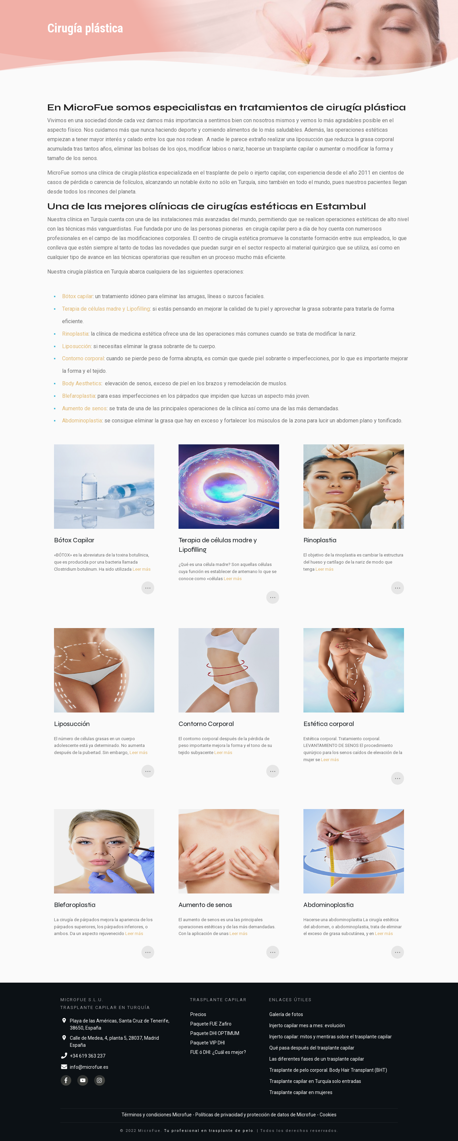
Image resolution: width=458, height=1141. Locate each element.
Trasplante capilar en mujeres (300, 1092)
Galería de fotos (286, 1014)
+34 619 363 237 (87, 1056)
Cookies (328, 1114)
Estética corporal (354, 706)
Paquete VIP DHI (207, 1042)
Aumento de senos (84, 408)
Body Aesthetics (81, 383)
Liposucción (76, 346)
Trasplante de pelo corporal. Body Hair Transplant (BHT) (328, 1070)
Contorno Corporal (229, 706)
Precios (198, 1014)
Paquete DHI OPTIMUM (214, 1033)
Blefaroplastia (78, 396)
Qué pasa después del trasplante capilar (311, 1048)
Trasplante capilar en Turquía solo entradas (315, 1081)
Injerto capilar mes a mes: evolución (307, 1025)
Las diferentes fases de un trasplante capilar (316, 1059)
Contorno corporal (83, 358)
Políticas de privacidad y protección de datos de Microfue (255, 1114)
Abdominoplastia (82, 420)
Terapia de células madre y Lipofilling (106, 309)
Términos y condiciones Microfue (157, 1114)
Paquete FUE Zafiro (211, 1024)
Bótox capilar (77, 296)
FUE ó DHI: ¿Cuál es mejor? (218, 1052)
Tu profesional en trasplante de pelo (208, 1131)
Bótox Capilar (104, 524)
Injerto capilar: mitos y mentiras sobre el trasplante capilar (330, 1036)
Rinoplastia (75, 334)
